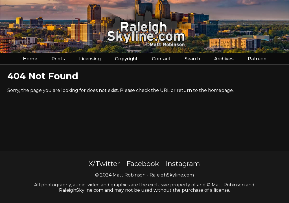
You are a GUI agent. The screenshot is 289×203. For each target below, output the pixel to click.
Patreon (257, 58)
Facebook (142, 164)
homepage (220, 90)
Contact (161, 58)
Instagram (183, 164)
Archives (224, 58)
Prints (58, 58)
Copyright (126, 58)
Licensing (90, 58)
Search (192, 58)
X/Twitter (104, 164)
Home (30, 58)
